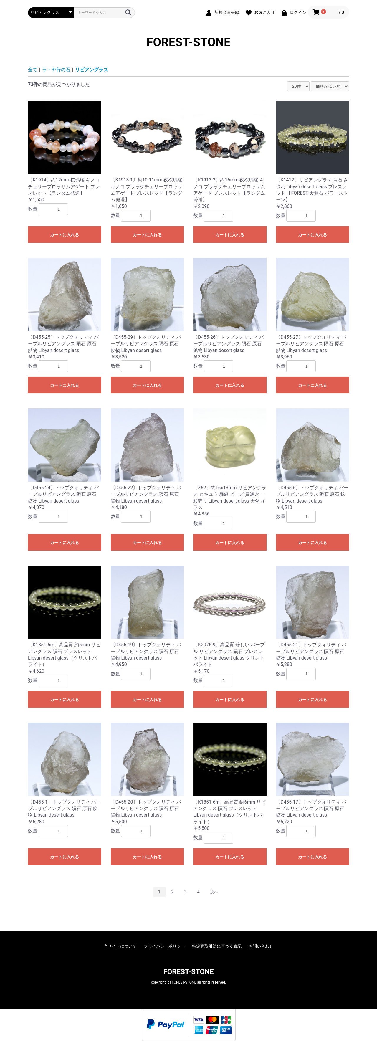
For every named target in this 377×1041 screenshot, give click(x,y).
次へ (214, 892)
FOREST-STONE (189, 42)
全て (32, 69)
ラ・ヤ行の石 (56, 69)
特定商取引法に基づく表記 (217, 946)
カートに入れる (64, 234)
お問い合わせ (261, 946)
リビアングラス (91, 69)
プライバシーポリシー (164, 946)
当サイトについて (120, 946)
